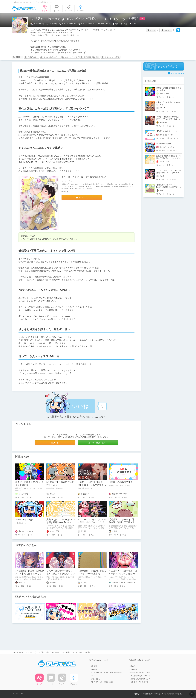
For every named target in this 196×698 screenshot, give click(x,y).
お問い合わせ (95, 679)
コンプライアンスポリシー (140, 682)
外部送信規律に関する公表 (140, 679)
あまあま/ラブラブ (72, 57)
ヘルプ (93, 676)
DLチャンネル (24, 8)
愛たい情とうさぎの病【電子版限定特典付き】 (84, 177)
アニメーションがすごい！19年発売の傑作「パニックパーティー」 (92, 522)
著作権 (133, 666)
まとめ (30, 652)
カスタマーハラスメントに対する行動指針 (106, 673)
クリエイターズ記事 (112, 57)
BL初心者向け (33, 57)
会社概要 (94, 666)
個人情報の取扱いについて (140, 676)
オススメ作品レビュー (52, 57)
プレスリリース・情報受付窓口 (102, 682)
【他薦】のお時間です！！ (122, 482)
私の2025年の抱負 (24, 519)
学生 (97, 57)
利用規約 (94, 669)
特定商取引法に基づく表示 (140, 673)
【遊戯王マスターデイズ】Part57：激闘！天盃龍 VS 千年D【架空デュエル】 (123, 522)
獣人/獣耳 (87, 57)
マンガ (134, 23)
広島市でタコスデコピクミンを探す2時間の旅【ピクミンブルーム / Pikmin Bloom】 (60, 522)
